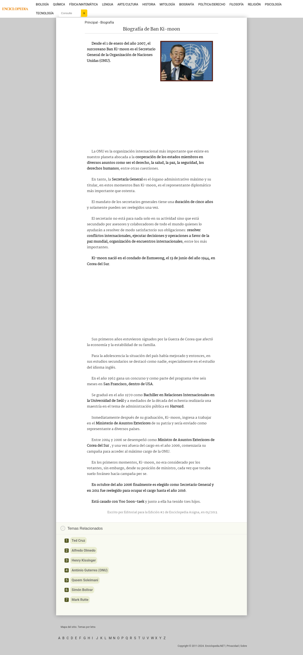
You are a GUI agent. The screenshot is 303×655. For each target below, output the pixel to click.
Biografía (186, 4)
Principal (91, 22)
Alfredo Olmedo (84, 550)
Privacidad (232, 645)
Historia (148, 4)
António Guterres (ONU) (90, 570)
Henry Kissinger (84, 560)
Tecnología (45, 13)
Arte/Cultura (127, 4)
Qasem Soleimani (85, 580)
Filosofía (236, 4)
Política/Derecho (211, 4)
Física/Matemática (83, 4)
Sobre (243, 645)
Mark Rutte (80, 600)
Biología (42, 4)
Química (59, 4)
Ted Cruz (78, 541)
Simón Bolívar (82, 590)
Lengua (107, 4)
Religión (254, 4)
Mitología (167, 4)
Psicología (273, 4)
